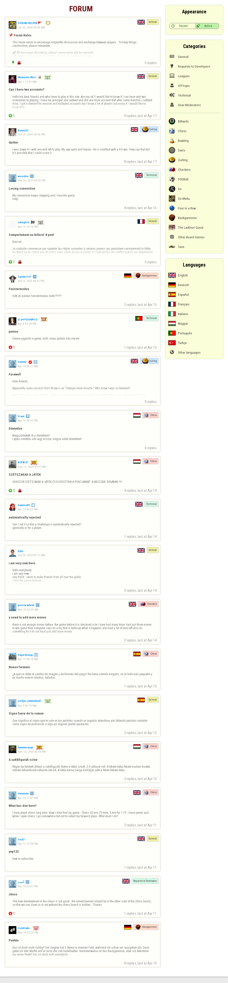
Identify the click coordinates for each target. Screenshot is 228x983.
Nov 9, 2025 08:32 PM (31, 281)
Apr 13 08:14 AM (28, 659)
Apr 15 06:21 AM (28, 366)
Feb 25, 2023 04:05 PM (31, 180)
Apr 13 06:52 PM (28, 509)
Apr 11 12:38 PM (28, 843)
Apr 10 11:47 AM (28, 798)
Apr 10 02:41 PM (28, 886)
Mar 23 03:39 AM (28, 609)
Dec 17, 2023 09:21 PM (32, 466)
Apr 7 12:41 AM (27, 81)
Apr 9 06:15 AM (27, 705)
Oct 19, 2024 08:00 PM (31, 134)
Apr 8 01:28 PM (27, 323)
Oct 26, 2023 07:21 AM (31, 555)
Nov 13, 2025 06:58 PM (32, 751)
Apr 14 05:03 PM (28, 420)
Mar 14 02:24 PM (28, 932)
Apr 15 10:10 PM (28, 226)
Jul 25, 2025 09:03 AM (31, 27)
